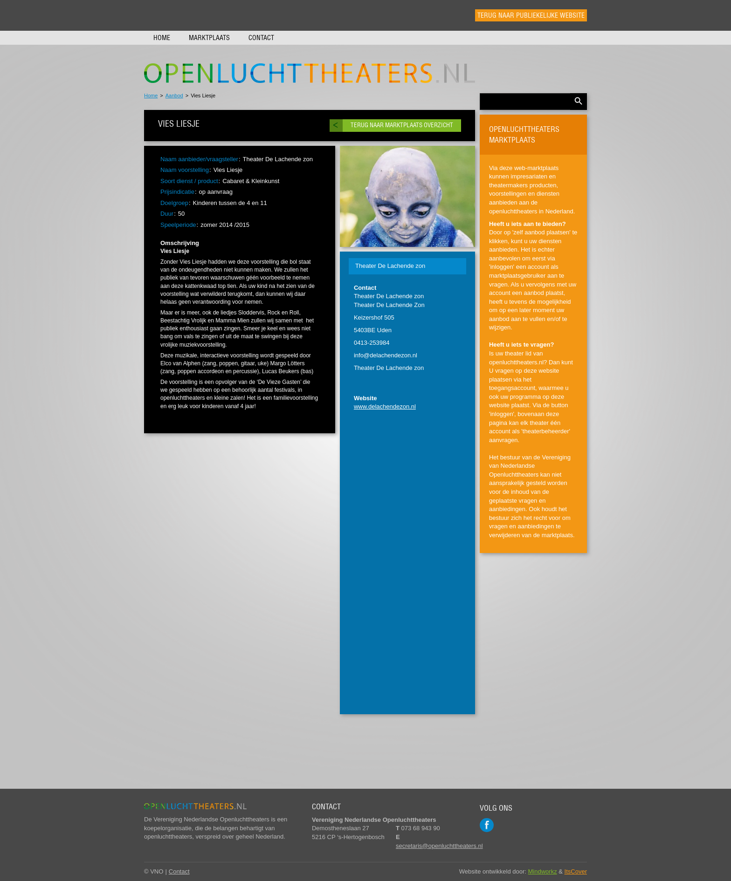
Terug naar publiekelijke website (531, 15)
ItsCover (576, 871)
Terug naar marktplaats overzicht (402, 125)
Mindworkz (542, 871)
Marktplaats (209, 38)
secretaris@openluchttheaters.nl (439, 845)
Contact (261, 38)
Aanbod (174, 95)
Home (161, 38)
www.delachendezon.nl (385, 406)
